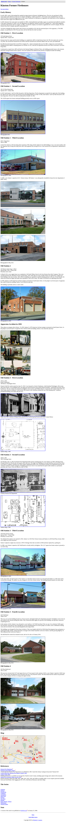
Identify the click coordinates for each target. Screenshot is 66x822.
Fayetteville (3, 792)
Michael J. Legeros (37, 820)
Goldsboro (3, 793)
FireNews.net (24, 810)
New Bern (3, 799)
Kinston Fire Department (6, 769)
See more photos (5, 9)
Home (33, 814)
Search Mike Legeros (33, 817)
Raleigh (2, 800)
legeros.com (4, 1)
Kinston (2, 797)
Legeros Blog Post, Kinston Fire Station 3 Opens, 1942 (14, 773)
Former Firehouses (16, 1)
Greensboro (3, 795)
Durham (2, 791)
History (9, 1)
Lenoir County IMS (5, 774)
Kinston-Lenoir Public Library (8, 770)
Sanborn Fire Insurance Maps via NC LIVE (11, 777)
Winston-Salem (4, 804)
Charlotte (3, 789)
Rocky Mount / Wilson (6, 801)
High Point (3, 796)
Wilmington (3, 803)
